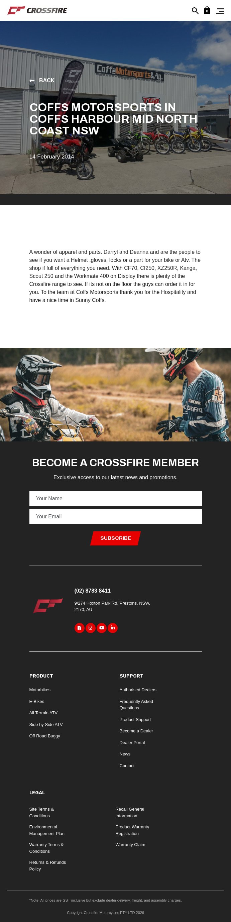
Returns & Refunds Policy (47, 866)
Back (42, 80)
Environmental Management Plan (47, 830)
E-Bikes (36, 701)
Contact (127, 765)
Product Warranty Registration (132, 830)
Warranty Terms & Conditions (46, 848)
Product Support (135, 719)
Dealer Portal (132, 742)
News (125, 753)
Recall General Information (130, 812)
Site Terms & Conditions (41, 812)
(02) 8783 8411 (93, 591)
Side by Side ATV (46, 724)
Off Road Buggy (44, 735)
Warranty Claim (130, 844)
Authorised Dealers (138, 689)
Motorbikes (40, 689)
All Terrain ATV (43, 712)
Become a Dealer (136, 730)
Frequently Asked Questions (136, 705)
